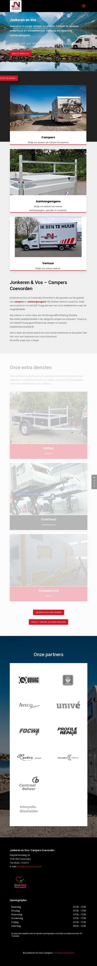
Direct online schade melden (48, 622)
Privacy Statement (64, 952)
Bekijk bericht (20, 53)
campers (19, 301)
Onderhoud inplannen (48, 612)
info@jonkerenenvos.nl (29, 866)
